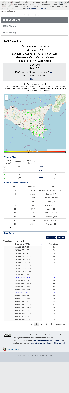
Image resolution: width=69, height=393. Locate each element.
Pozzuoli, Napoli (40, 322)
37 (53, 294)
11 (10, 209)
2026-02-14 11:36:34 (12, 338)
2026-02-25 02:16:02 (12, 305)
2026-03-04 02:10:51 (12, 267)
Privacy (41, 386)
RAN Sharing (10, 32)
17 (10, 224)
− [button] (6, 99)
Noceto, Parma (40, 294)
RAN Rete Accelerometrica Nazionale (48, 371)
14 (10, 213)
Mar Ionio (40, 302)
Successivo (60, 355)
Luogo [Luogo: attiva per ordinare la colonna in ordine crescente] (39, 244)
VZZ (52, 71)
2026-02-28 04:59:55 (12, 294)
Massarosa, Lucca (40, 285)
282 (53, 288)
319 (53, 312)
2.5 (27, 272)
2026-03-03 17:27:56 (12, 276)
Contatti (49, 386)
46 (53, 253)
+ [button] (6, 96)
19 (53, 305)
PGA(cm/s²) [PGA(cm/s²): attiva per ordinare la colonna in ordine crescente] (8, 162)
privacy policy (31, 8)
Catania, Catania (40, 343)
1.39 (10, 171)
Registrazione (40, 15)
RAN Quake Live (11, 20)
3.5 (27, 302)
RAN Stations (10, 26)
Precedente (27, 355)
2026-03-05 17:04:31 (12, 248)
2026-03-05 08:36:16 (12, 253)
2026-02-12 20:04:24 (12, 347)
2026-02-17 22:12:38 (12, 322)
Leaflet (49, 149)
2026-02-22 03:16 (13, 308)
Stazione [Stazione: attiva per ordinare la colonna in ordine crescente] (18, 162)
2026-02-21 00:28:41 (12, 312)
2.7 (27, 280)
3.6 (27, 351)
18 (53, 347)
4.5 (27, 262)
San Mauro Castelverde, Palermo (40, 327)
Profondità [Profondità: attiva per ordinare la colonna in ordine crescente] (52, 244)
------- (40, 291)
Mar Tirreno (40, 258)
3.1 (27, 288)
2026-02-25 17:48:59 (12, 302)
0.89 (10, 178)
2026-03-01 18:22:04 (12, 285)
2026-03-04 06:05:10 (12, 262)
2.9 (27, 276)
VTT (20, 178)
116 (53, 258)
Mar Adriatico (40, 305)
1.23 (10, 174)
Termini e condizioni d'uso (26, 386)
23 (53, 343)
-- (27, 291)
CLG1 (20, 174)
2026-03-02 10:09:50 (12, 280)
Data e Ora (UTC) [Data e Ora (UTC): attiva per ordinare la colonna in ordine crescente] (12, 244)
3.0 (27, 248)
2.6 (27, 253)
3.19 (10, 167)
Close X (43, 8)
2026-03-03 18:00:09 (12, 272)
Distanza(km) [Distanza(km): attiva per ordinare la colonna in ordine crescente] (28, 162)
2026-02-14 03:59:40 (12, 343)
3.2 (27, 327)
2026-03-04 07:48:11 (12, 258)
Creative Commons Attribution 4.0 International (47, 374)
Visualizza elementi (13, 241)
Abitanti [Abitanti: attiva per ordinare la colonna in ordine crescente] (39, 162)
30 (53, 351)
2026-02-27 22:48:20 (12, 298)
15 (10, 217)
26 (53, 302)
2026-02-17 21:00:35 (12, 327)
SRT (20, 171)
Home (26, 15)
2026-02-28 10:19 (13, 291)
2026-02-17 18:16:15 (12, 333)
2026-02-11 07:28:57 (12, 351)
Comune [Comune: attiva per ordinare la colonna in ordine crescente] (54, 162)
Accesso (32, 15)
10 (53, 248)
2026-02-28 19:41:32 (12, 288)
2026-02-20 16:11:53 (12, 317)
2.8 (27, 322)
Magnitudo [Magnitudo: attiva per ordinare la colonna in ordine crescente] (26, 244)
